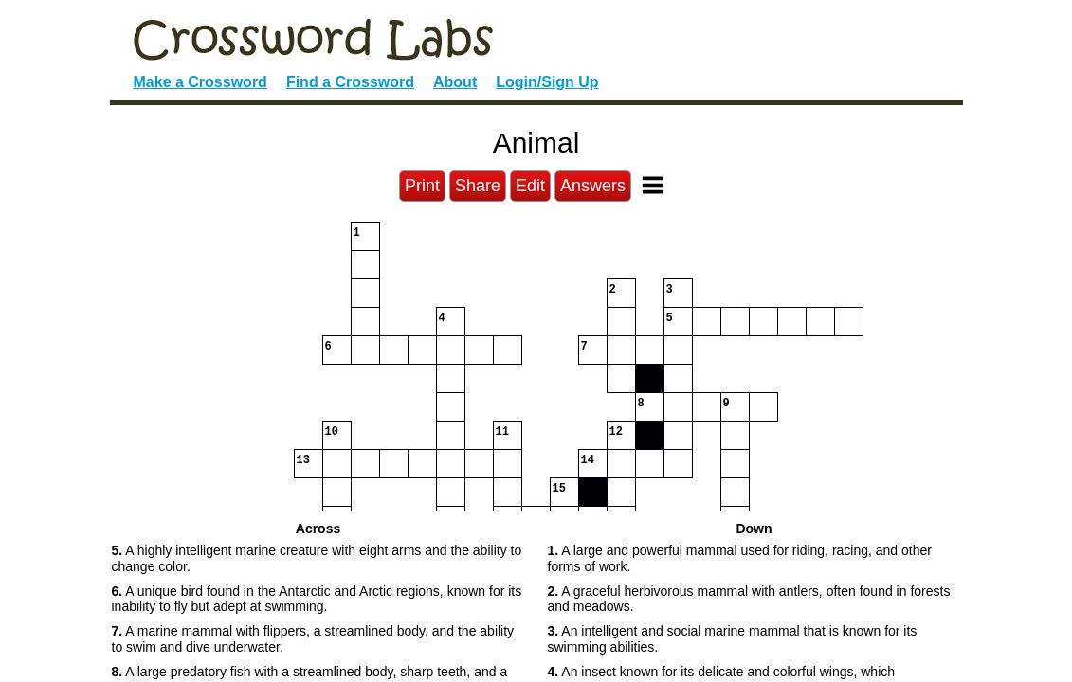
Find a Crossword (350, 82)
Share (477, 185)
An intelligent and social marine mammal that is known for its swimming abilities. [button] (733, 639)
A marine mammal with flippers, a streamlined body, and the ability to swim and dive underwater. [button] (313, 639)
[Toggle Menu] (652, 185)
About (455, 82)
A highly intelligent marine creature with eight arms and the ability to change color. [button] (317, 558)
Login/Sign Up (547, 82)
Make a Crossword (200, 82)
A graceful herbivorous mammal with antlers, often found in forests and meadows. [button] (749, 599)
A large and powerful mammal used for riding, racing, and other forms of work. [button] (740, 558)
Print (422, 185)
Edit (530, 185)
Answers (593, 185)
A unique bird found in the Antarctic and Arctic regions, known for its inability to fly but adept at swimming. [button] (317, 599)
